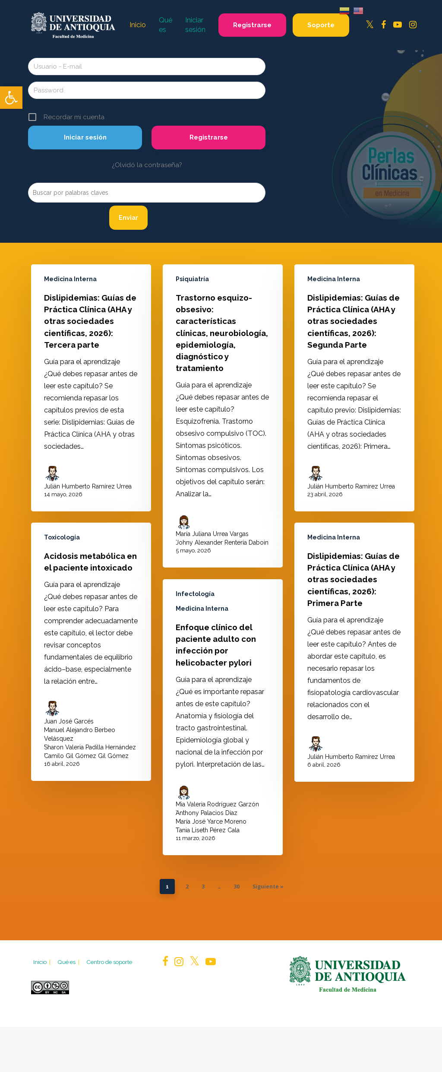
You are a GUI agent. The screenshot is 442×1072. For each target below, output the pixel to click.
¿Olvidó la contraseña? (147, 165)
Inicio (42, 962)
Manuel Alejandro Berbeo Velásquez (79, 739)
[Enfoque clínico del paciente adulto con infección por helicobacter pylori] (223, 734)
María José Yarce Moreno (211, 838)
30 (237, 886)
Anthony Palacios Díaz (206, 830)
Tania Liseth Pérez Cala (208, 847)
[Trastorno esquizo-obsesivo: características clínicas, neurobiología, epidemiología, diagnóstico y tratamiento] (223, 416)
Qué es (69, 962)
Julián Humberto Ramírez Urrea (88, 486)
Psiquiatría (192, 279)
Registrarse (208, 137)
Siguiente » (268, 886)
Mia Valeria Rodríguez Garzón (217, 821)
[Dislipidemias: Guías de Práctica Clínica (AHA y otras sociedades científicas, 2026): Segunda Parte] (354, 387)
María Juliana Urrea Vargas (212, 533)
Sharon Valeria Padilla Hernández (90, 751)
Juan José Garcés (69, 726)
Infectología (195, 611)
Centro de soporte (109, 961)
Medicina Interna (70, 279)
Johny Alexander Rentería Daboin (222, 542)
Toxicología (62, 541)
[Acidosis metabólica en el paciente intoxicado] (91, 656)
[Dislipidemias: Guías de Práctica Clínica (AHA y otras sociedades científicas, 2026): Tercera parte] (91, 387)
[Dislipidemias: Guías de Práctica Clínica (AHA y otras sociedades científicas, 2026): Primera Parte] (354, 682)
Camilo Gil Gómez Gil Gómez (86, 760)
